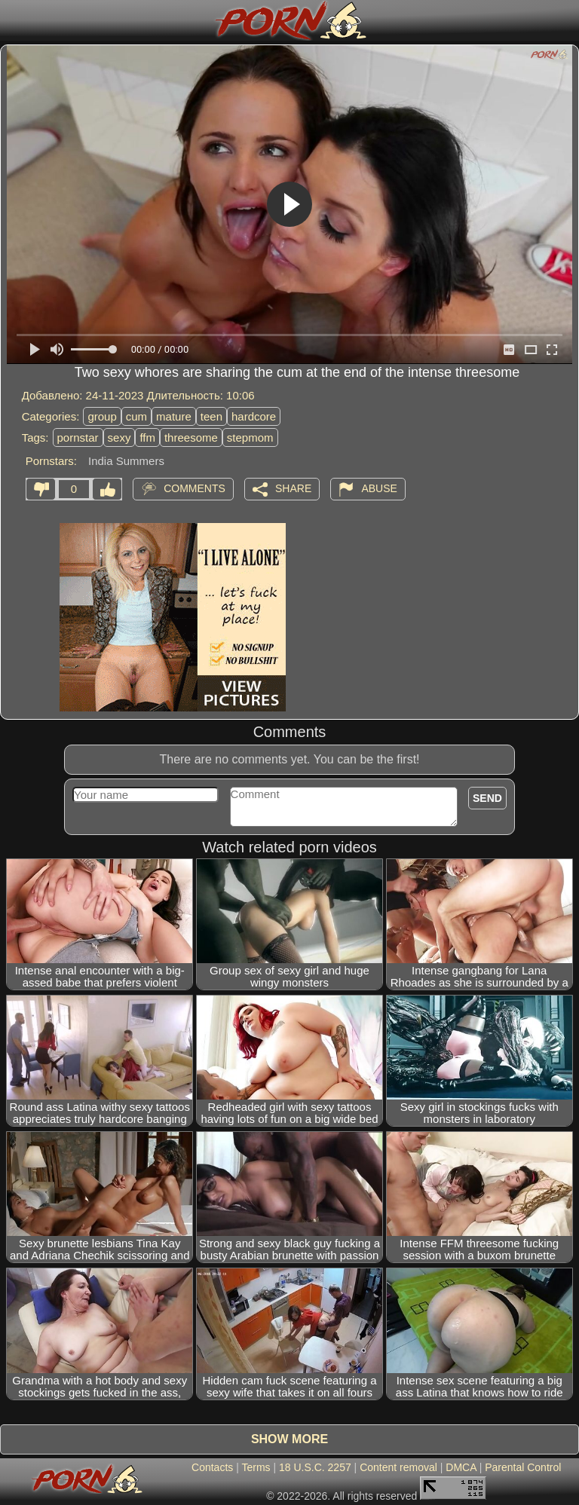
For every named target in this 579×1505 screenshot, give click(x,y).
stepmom (250, 437)
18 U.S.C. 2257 (315, 1467)
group (101, 416)
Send (487, 798)
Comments (194, 488)
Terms (255, 1467)
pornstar (78, 437)
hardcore (253, 416)
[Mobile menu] (14, 20)
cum (136, 416)
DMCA (461, 1467)
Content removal (398, 1467)
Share (293, 488)
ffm (147, 437)
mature (173, 416)
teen (211, 416)
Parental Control (523, 1467)
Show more (289, 1439)
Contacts (212, 1467)
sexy (119, 437)
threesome (191, 437)
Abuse (379, 488)
